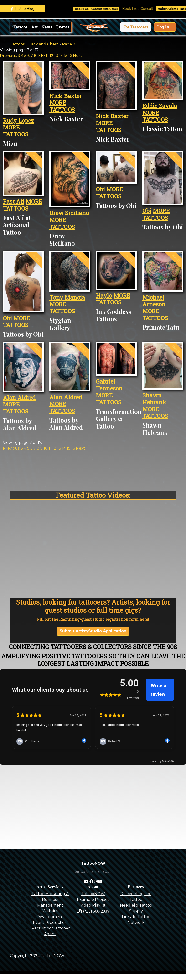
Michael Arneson (153, 301)
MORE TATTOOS (15, 130)
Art (34, 26)
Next (77, 55)
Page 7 (68, 44)
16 (70, 55)
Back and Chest (43, 44)
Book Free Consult (145, 8)
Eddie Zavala (159, 106)
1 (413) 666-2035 (93, 910)
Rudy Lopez (18, 120)
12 (51, 55)
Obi (100, 189)
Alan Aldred (19, 397)
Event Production (50, 922)
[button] (135, 27)
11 (47, 55)
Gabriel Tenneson (109, 385)
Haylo (104, 295)
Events (62, 26)
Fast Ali (13, 201)
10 (43, 55)
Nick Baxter (65, 96)
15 (65, 55)
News (46, 26)
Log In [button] (163, 26)
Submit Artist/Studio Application (93, 631)
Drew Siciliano (69, 213)
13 (56, 55)
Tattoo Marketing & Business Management (50, 899)
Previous (8, 55)
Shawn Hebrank (154, 398)
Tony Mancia (67, 297)
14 (61, 55)
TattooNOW (93, 893)
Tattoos (20, 26)
